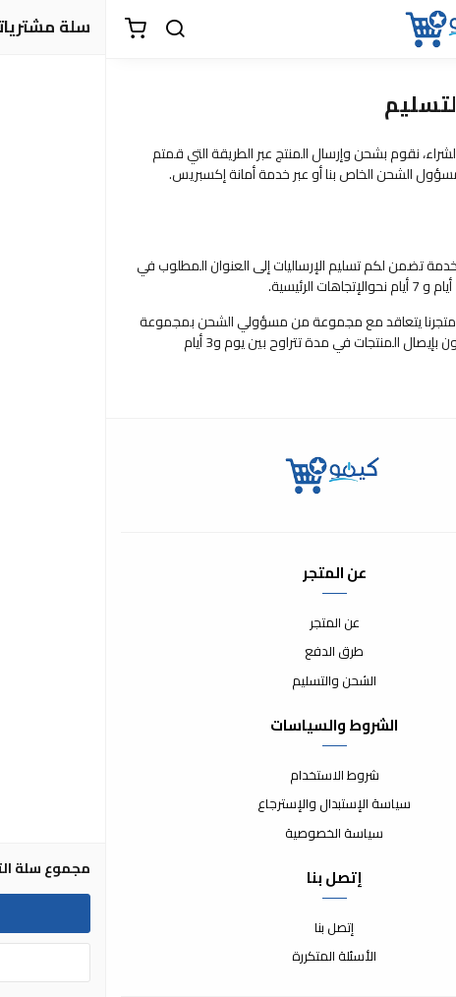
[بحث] (69, 29)
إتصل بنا (228, 928)
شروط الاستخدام (228, 776)
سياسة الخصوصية (228, 834)
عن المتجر (228, 623)
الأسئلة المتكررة (228, 957)
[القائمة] (426, 29)
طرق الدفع (228, 652)
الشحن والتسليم (228, 681)
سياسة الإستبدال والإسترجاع (228, 804)
